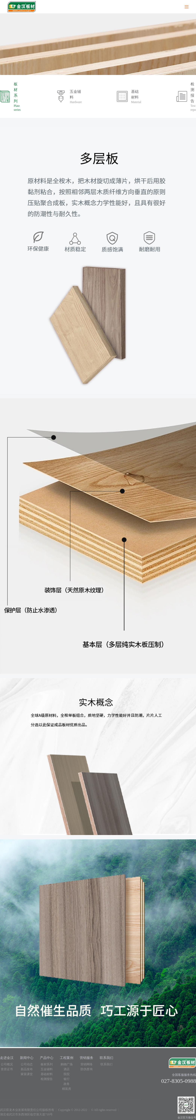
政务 (67, 1085)
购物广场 (67, 1066)
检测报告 (47, 1080)
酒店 (67, 1071)
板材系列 (47, 1066)
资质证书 (7, 1071)
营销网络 (87, 1066)
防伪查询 (87, 1071)
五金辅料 (47, 1071)
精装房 (66, 1090)
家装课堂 (27, 1075)
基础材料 (47, 1075)
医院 (67, 1075)
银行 (67, 1080)
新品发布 (27, 1071)
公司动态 (27, 1066)
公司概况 (7, 1066)
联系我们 (106, 1066)
